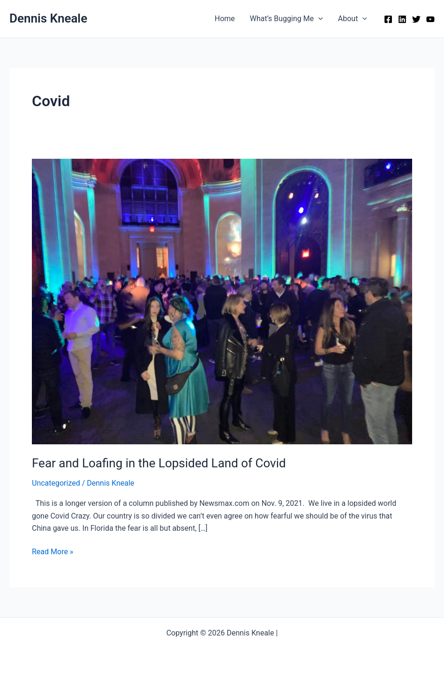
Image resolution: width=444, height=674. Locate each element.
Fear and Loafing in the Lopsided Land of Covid (159, 463)
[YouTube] (430, 19)
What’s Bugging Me (286, 19)
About (352, 19)
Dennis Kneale (48, 18)
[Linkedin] (402, 19)
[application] (318, 19)
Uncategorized (56, 483)
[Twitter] (416, 19)
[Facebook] (388, 19)
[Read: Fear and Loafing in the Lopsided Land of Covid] (222, 300)
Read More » (52, 552)
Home (225, 18)
